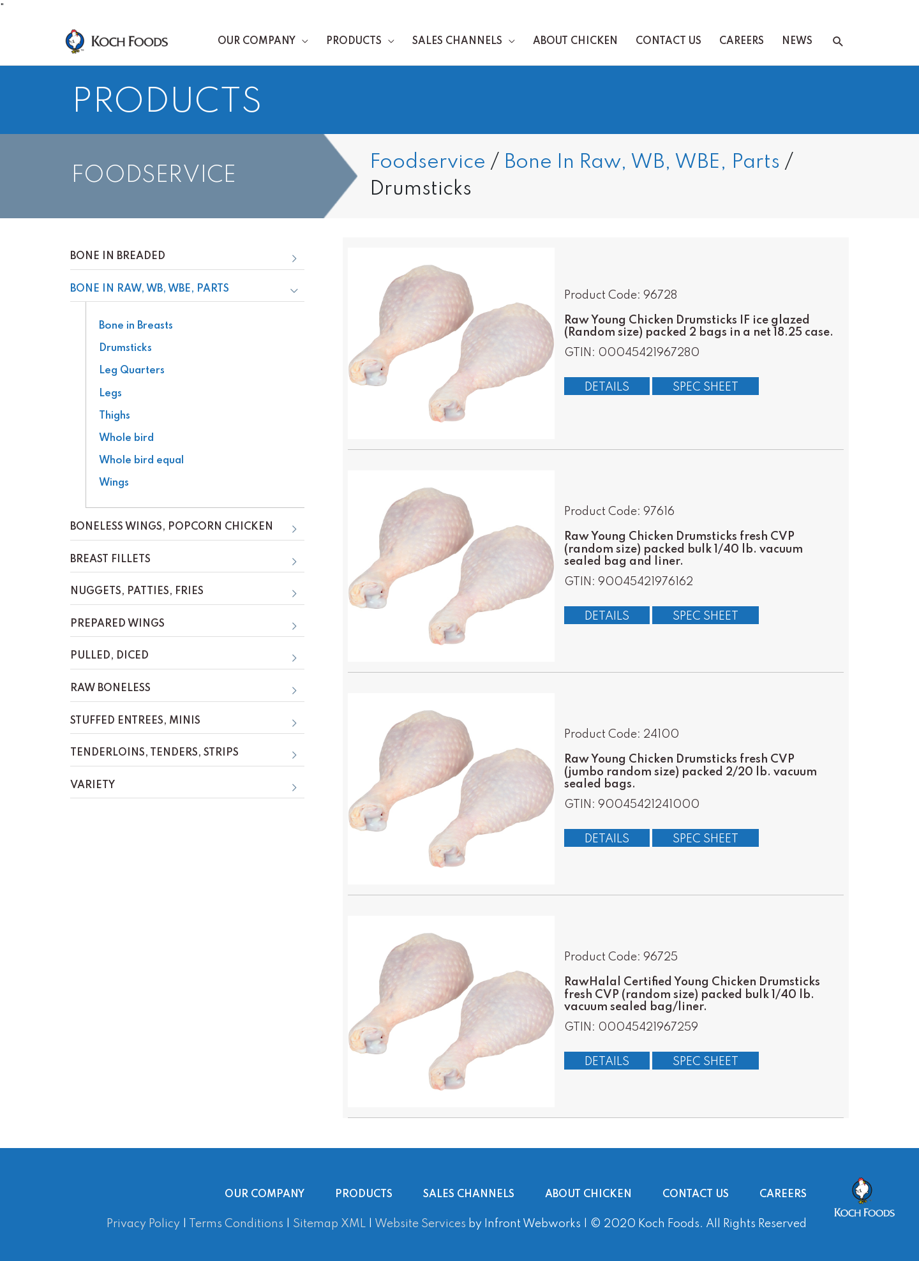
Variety (92, 785)
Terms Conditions (236, 1224)
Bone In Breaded (117, 256)
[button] (838, 41)
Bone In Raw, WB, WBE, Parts (642, 162)
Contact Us (668, 41)
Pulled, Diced (109, 656)
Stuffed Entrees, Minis (135, 721)
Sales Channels (457, 41)
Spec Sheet (705, 387)
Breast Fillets (110, 560)
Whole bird (126, 438)
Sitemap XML (329, 1224)
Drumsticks (125, 348)
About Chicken (575, 41)
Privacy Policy (143, 1224)
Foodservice (428, 162)
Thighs (114, 416)
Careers (741, 41)
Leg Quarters (132, 371)
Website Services (420, 1224)
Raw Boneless (110, 688)
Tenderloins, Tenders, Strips (154, 753)
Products (354, 41)
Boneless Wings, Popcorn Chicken (171, 527)
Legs (110, 394)
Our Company (256, 41)
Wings (114, 483)
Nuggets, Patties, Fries (137, 591)
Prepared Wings (117, 624)
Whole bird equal (141, 461)
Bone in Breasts (136, 326)
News (797, 41)
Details (607, 387)
